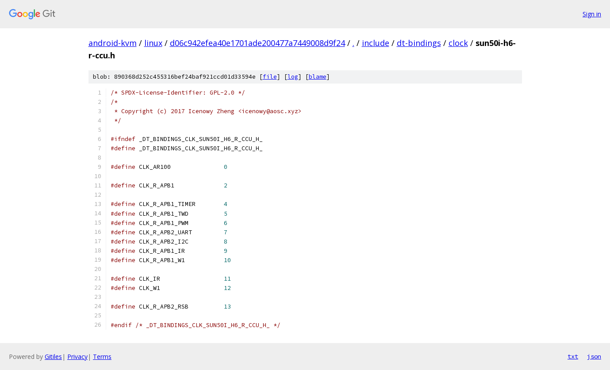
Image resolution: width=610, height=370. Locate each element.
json (594, 356)
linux (153, 43)
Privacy (77, 356)
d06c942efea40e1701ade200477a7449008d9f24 (257, 43)
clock (458, 43)
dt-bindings (419, 43)
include (375, 43)
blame (317, 76)
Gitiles (53, 356)
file (270, 76)
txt (573, 356)
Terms (102, 356)
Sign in (592, 14)
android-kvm (112, 43)
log (293, 76)
